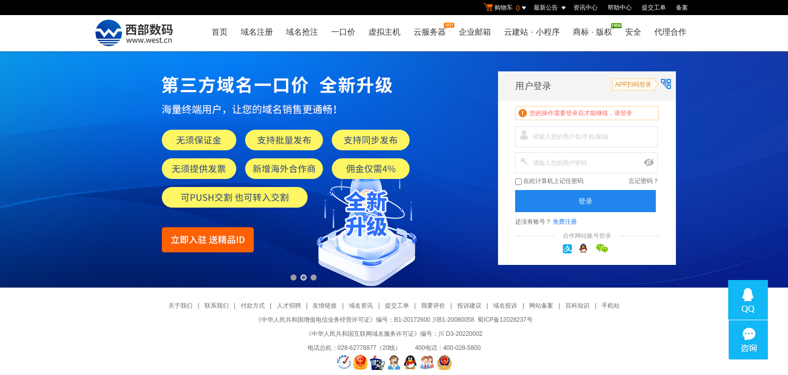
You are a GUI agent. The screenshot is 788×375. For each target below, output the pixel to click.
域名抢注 (302, 32)
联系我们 (217, 305)
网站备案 (541, 305)
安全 (633, 32)
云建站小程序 (531, 32)
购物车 (506, 8)
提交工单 (654, 7)
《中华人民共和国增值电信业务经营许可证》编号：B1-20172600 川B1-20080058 (364, 319)
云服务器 (432, 29)
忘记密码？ (644, 180)
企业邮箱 (475, 32)
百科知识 (577, 305)
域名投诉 (505, 305)
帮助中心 (620, 7)
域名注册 (257, 32)
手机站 (611, 305)
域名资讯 (361, 305)
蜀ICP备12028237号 (504, 319)
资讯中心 (585, 7)
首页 (220, 32)
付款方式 (253, 305)
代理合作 (670, 32)
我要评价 (433, 305)
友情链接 (325, 305)
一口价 (343, 32)
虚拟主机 (384, 32)
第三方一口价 (394, 169)
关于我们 (180, 305)
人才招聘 (289, 305)
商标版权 (595, 29)
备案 (682, 7)
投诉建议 (469, 305)
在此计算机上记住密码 (549, 181)
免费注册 (565, 221)
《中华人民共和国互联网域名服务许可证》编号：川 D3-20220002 (394, 333)
